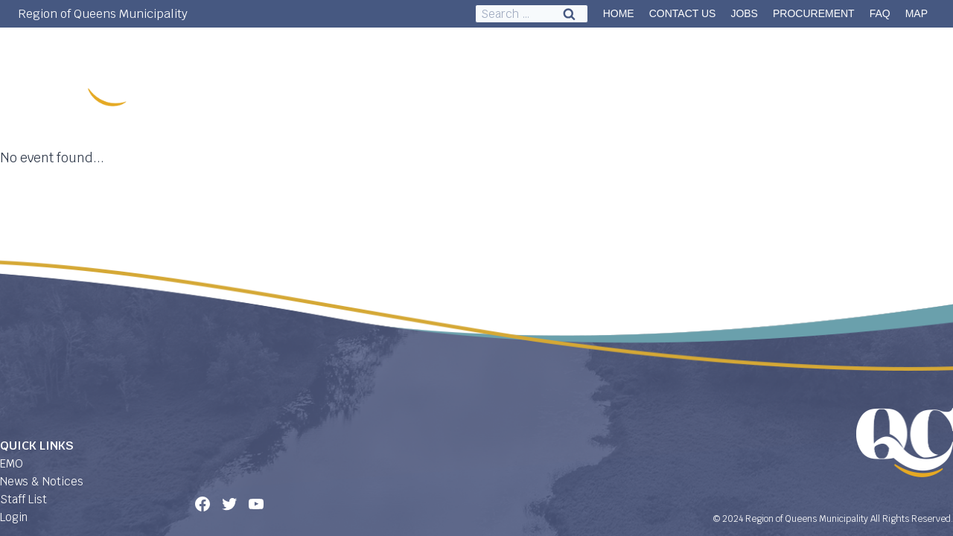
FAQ (880, 13)
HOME (618, 13)
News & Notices (41, 481)
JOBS (744, 13)
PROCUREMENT (814, 13)
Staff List (23, 499)
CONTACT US (682, 13)
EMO (11, 463)
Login (14, 517)
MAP (916, 13)
